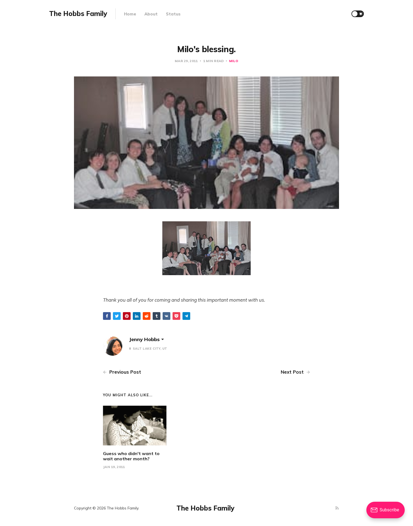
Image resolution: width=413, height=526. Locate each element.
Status (173, 14)
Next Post (295, 372)
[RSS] (337, 508)
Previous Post (122, 372)
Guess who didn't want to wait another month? (131, 456)
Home (130, 14)
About (151, 14)
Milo (233, 61)
